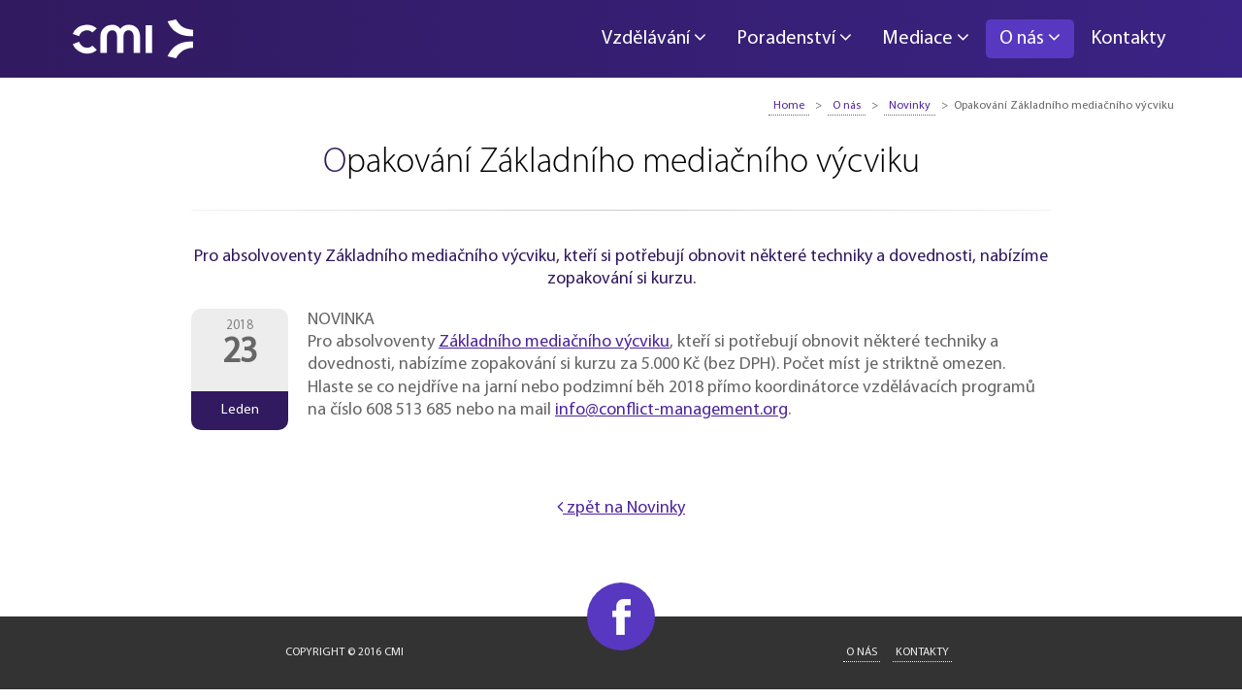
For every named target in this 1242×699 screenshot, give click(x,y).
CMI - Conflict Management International (133, 38)
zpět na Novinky (621, 508)
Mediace (925, 38)
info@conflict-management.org (671, 410)
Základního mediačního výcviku (554, 342)
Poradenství (794, 38)
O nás (1030, 38)
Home (788, 106)
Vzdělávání (654, 38)
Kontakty (1128, 39)
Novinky (910, 106)
